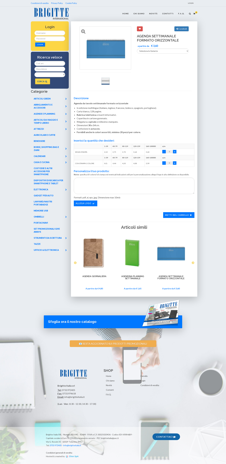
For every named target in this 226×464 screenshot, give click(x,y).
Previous (75, 262)
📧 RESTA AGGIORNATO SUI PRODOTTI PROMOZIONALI (113, 343)
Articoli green (50, 98)
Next (193, 262)
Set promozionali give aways (47, 230)
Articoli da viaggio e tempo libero (50, 121)
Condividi (181, 29)
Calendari (50, 156)
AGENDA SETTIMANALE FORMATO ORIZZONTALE (172, 277)
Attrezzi (50, 129)
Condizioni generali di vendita (59, 452)
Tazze (37, 244)
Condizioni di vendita (40, 3)
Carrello (144, 376)
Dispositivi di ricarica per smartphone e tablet (48, 182)
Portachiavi (41, 223)
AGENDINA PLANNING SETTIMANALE (134, 277)
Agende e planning (50, 114)
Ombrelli (50, 216)
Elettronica (50, 189)
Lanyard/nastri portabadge (43, 203)
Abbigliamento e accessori (50, 106)
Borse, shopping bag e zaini (50, 148)
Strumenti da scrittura (50, 238)
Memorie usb (41, 210)
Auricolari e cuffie (44, 135)
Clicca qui (162, 322)
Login (190, 3)
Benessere (39, 141)
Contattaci (166, 436)
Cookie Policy (71, 3)
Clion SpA (74, 456)
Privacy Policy (57, 3)
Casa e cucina (50, 162)
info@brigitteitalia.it (72, 445)
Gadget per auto (43, 195)
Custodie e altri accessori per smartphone (43, 171)
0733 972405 (56, 445)
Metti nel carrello (178, 215)
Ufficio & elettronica (50, 250)
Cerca (42, 81)
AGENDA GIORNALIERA (96, 276)
